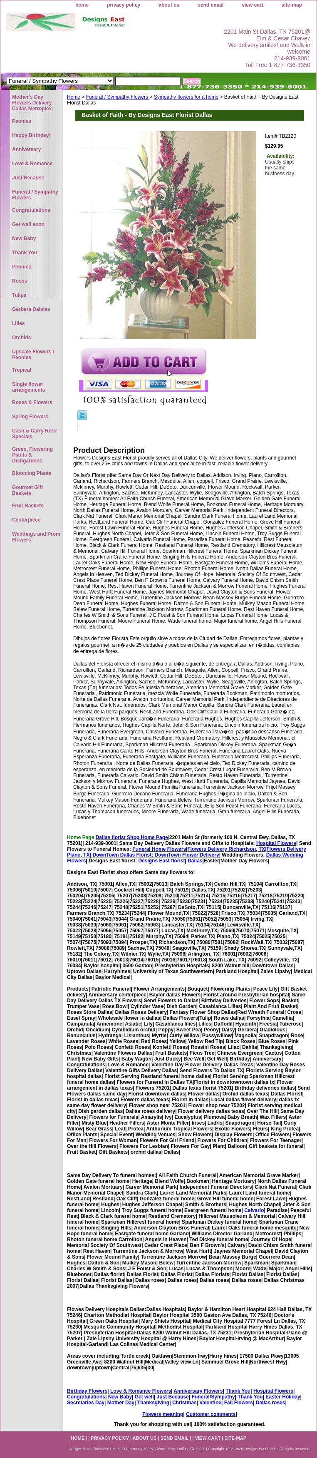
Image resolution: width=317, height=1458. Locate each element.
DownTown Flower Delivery (187, 855)
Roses (19, 281)
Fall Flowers (238, 1403)
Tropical (21, 370)
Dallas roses (270, 1403)
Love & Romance (32, 163)
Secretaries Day (85, 1403)
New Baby (120, 1397)
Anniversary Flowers (198, 1391)
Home (73, 97)
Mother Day (120, 1403)
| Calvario (252, 1210)
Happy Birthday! (31, 135)
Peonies (21, 121)
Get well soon (28, 224)
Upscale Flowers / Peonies (33, 354)
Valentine (210, 1403)
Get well (144, 1397)
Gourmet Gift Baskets (27, 490)
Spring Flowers (30, 417)
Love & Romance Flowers (140, 1391)
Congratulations (86, 1397)
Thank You (237, 1391)
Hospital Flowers (276, 843)
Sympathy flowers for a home (186, 97)
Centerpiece (26, 520)
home (82, 5)
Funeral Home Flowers (159, 849)
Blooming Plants (32, 473)
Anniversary (26, 149)
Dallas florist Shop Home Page (132, 837)
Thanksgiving (153, 1403)
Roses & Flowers (32, 402)
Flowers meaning (162, 1414)
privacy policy (123, 5)
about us (168, 5)
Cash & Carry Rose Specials (34, 434)
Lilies (18, 323)
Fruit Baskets (28, 506)
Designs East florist (161, 861)
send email (210, 5)
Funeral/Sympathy (213, 1397)
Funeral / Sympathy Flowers (118, 97)
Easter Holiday (282, 1397)
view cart (252, 5)
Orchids (21, 337)
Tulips (19, 295)
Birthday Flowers (87, 1391)
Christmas (184, 1403)
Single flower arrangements (28, 387)
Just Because (172, 1397)
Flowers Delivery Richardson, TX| (226, 849)
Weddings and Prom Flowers (36, 537)
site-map (292, 5)
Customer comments (210, 1414)
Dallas (195, 861)
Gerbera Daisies (31, 309)
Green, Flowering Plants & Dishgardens (32, 455)
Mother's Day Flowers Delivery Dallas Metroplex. (32, 103)
